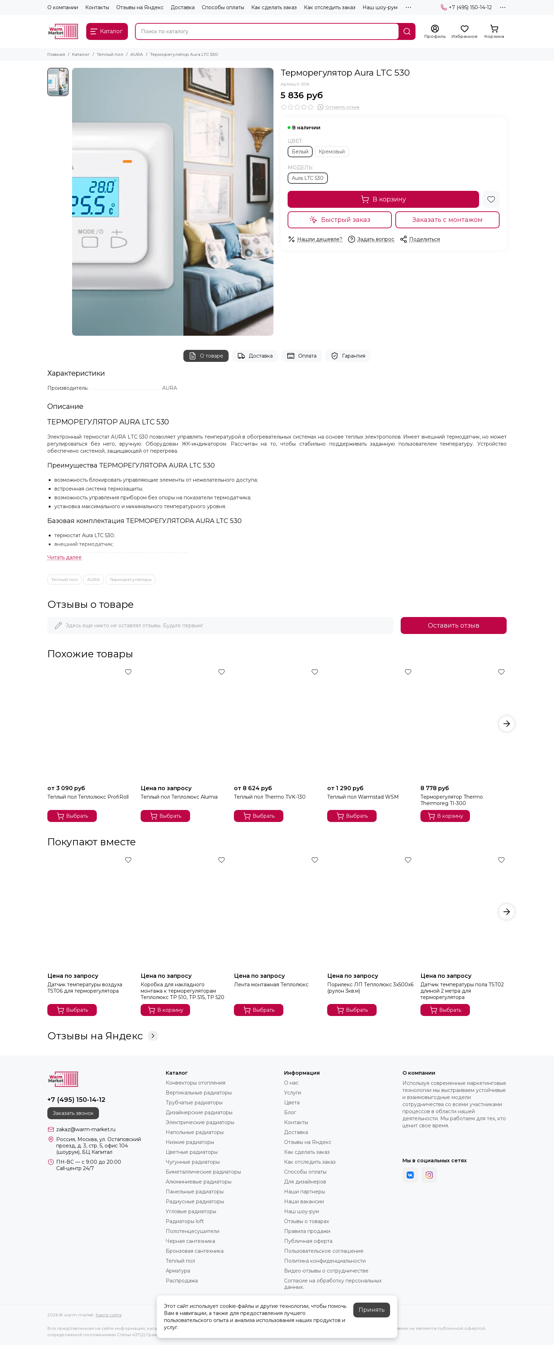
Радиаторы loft (185, 1221)
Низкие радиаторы (190, 1142)
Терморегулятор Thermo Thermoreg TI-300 (451, 800)
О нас (291, 1083)
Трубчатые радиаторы (194, 1102)
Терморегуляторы (131, 579)
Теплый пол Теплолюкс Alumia (179, 797)
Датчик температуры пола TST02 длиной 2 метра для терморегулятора (462, 990)
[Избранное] (465, 31)
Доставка (183, 7)
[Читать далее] (64, 557)
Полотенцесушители (192, 1231)
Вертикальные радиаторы (199, 1092)
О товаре (206, 356)
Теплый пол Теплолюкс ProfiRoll (88, 797)
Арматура (178, 1271)
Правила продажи (307, 1231)
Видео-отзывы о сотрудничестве (326, 1271)
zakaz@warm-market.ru (86, 1129)
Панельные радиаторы (195, 1191)
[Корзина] (494, 31)
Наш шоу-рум (380, 7)
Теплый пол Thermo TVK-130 (270, 797)
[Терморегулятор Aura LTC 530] (172, 202)
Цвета (292, 1102)
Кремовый (332, 151)
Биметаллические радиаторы (203, 1172)
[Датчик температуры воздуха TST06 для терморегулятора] (90, 911)
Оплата (302, 356)
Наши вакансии (304, 1201)
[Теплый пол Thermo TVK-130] (277, 723)
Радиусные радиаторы (195, 1201)
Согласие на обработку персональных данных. (333, 1284)
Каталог (81, 54)
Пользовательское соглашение (324, 1251)
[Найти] (407, 31)
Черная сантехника (190, 1241)
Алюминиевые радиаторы (198, 1182)
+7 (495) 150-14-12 (466, 7)
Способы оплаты (223, 7)
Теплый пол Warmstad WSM (363, 797)
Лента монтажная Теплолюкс (271, 984)
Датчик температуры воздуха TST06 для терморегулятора (84, 987)
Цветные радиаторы (192, 1152)
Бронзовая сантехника (195, 1251)
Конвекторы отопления (195, 1083)
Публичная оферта (308, 1241)
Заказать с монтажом (447, 220)
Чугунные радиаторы (193, 1162)
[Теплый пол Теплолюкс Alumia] (184, 723)
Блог (290, 1112)
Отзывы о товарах (306, 1221)
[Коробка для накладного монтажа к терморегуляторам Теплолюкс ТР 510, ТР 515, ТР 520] (184, 911)
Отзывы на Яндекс (140, 7)
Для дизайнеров (305, 1182)
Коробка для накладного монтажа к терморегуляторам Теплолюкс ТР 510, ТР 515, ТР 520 (182, 990)
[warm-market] (63, 31)
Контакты (97, 7)
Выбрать (72, 816)
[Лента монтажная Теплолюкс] (277, 911)
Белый (300, 151)
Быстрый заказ (339, 220)
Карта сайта (109, 1314)
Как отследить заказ (329, 7)
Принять (372, 1309)
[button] (506, 724)
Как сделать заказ (274, 7)
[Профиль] (435, 31)
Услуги (292, 1092)
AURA (136, 54)
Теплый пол (110, 54)
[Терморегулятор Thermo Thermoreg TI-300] (463, 723)
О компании (62, 7)
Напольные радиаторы (195, 1132)
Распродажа (182, 1281)
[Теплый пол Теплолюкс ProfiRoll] (90, 723)
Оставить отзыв (453, 625)
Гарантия (348, 356)
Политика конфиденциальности (325, 1261)
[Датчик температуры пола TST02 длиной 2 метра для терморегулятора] (463, 911)
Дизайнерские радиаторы (199, 1112)
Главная (56, 54)
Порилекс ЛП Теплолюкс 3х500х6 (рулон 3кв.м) (370, 987)
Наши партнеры (304, 1191)
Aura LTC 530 (308, 178)
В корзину (383, 199)
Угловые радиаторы (191, 1211)
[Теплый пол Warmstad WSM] (370, 723)
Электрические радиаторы (200, 1122)
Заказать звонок (73, 1113)
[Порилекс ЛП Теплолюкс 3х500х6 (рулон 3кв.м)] (370, 911)
